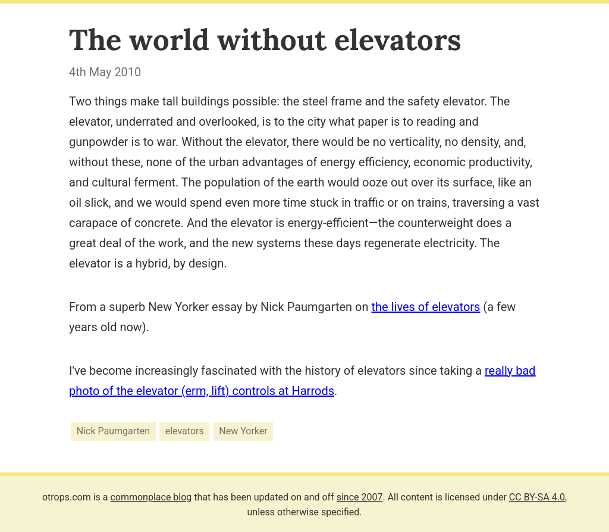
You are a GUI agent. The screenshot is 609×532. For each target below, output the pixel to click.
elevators (184, 431)
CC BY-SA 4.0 (537, 497)
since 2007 (360, 497)
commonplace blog (151, 497)
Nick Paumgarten (113, 431)
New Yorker (243, 431)
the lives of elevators (426, 307)
